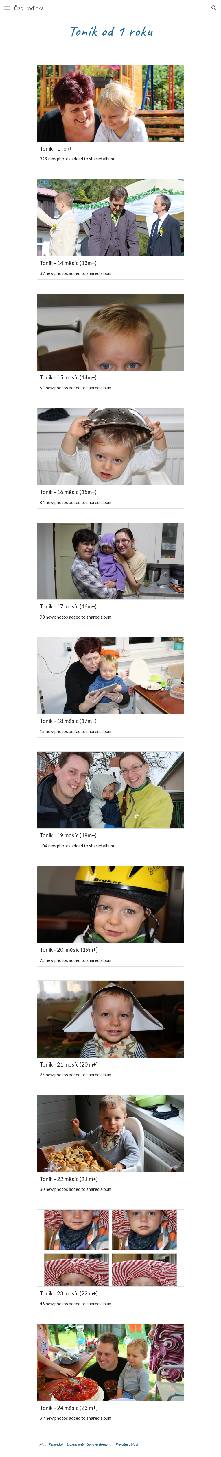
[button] (7, 8)
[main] (110, 31)
